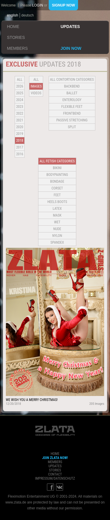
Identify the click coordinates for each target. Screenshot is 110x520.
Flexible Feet (71, 107)
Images (36, 86)
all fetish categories (57, 161)
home (13, 26)
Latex (57, 209)
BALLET (72, 93)
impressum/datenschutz (55, 478)
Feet (57, 195)
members (17, 48)
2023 (19, 107)
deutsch (27, 15)
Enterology (72, 100)
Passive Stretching (71, 120)
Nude (57, 229)
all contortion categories (72, 79)
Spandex (57, 242)
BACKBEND (72, 86)
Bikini (57, 168)
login (37, 5)
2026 (19, 86)
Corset (57, 188)
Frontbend (72, 113)
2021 (19, 120)
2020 (19, 127)
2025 (19, 93)
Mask (57, 215)
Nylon (57, 236)
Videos (36, 93)
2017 (19, 147)
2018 (19, 140)
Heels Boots (57, 202)
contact (55, 474)
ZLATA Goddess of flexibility (55, 431)
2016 (19, 154)
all (19, 79)
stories (16, 37)
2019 (19, 134)
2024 (19, 100)
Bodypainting (57, 175)
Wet (57, 222)
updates (70, 26)
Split (72, 127)
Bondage (57, 181)
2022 (19, 113)
